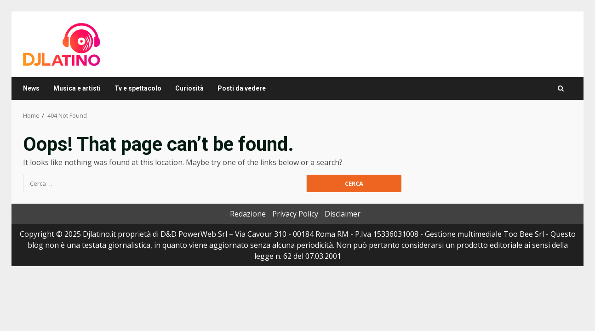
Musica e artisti (77, 88)
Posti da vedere (241, 88)
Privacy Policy (295, 214)
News (31, 88)
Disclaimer (342, 214)
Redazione (248, 214)
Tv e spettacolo (137, 88)
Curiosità (189, 88)
